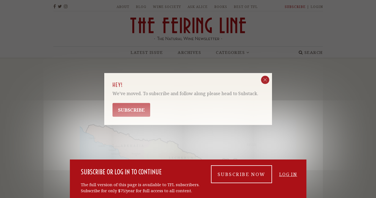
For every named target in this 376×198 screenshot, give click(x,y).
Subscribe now (241, 179)
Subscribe (131, 110)
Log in (289, 180)
